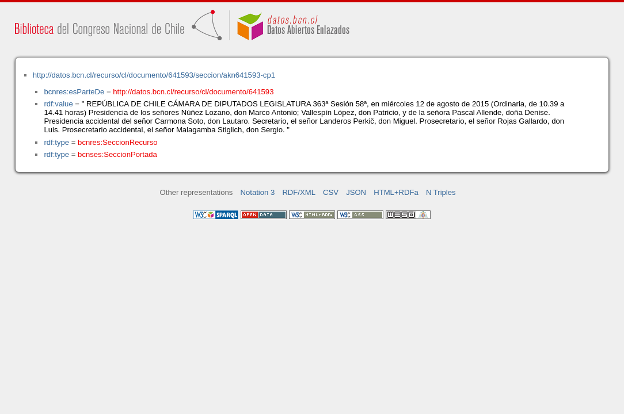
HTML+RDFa (396, 192)
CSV (330, 192)
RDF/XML (298, 192)
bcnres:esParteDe (74, 91)
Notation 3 (258, 192)
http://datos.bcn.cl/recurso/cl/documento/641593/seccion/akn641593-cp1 (154, 75)
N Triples (441, 192)
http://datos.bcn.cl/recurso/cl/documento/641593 (193, 91)
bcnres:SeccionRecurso (117, 142)
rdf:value (58, 103)
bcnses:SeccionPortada (117, 154)
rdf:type (56, 142)
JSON (356, 192)
